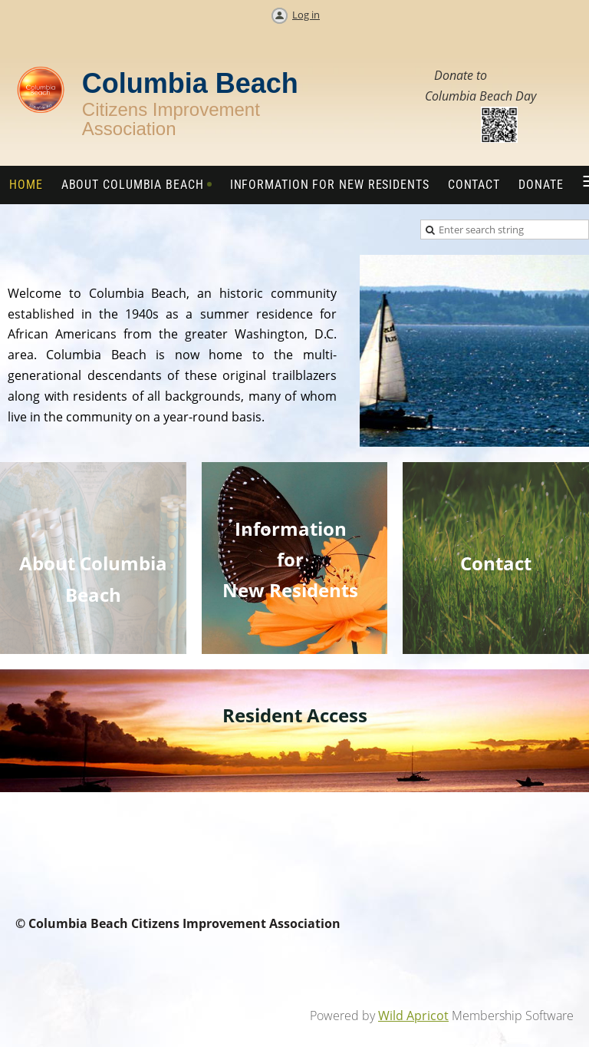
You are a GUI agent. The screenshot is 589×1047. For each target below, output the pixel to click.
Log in (306, 14)
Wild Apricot (413, 1015)
